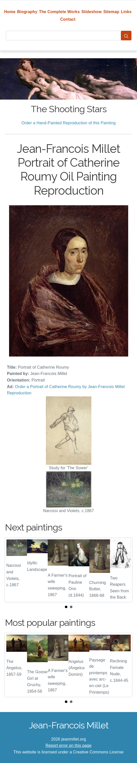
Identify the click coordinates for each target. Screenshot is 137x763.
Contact (68, 19)
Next (124, 570)
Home (9, 12)
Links (126, 12)
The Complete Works (59, 12)
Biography (27, 12)
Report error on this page (69, 745)
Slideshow (91, 12)
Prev (13, 570)
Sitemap (111, 12)
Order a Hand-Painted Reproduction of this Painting (68, 123)
